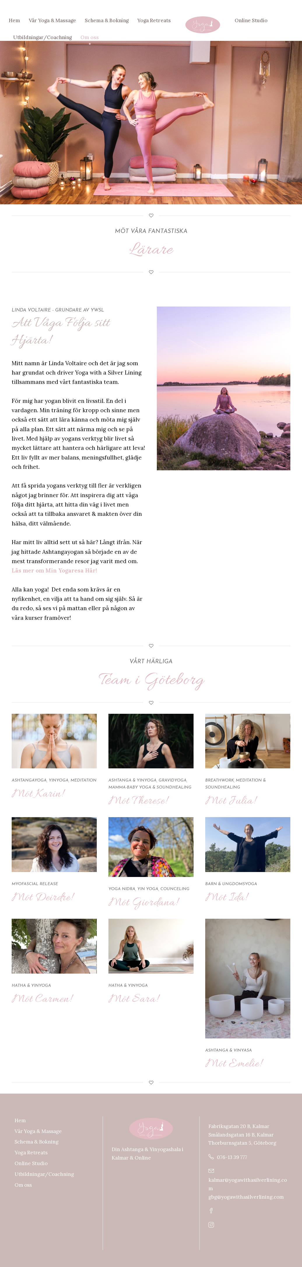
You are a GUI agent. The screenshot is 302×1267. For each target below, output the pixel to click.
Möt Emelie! (233, 1064)
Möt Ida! (226, 897)
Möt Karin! (37, 794)
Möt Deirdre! (42, 897)
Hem (14, 20)
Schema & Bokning (107, 20)
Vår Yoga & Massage (52, 20)
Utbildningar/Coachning (42, 37)
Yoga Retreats (154, 20)
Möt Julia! (230, 801)
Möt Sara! (133, 999)
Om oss (89, 37)
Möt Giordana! (143, 902)
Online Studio (251, 20)
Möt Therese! (137, 801)
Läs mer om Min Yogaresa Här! (54, 570)
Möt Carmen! (41, 999)
